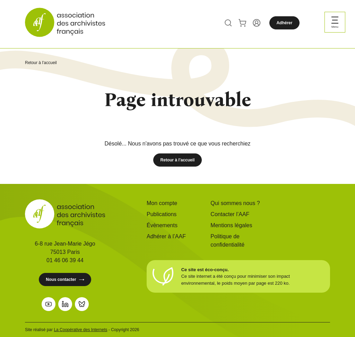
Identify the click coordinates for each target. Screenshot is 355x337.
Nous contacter (65, 279)
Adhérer (284, 22)
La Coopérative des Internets (80, 329)
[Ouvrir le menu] (334, 22)
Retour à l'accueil (41, 62)
